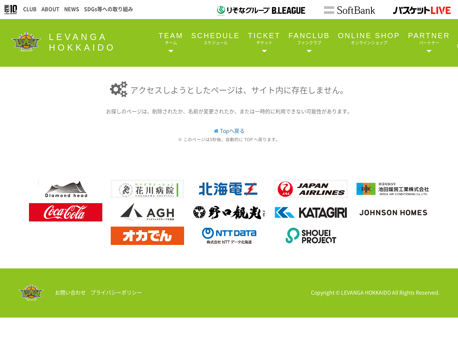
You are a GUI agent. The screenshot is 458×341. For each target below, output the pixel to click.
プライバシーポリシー (116, 292)
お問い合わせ (70, 292)
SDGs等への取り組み (108, 8)
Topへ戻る (232, 130)
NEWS (71, 8)
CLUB (30, 8)
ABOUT (50, 8)
